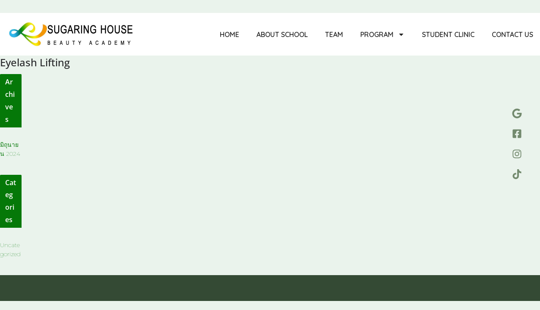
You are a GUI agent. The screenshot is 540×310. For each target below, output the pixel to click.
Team (334, 34)
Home (229, 34)
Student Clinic (448, 34)
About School (282, 34)
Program (382, 34)
